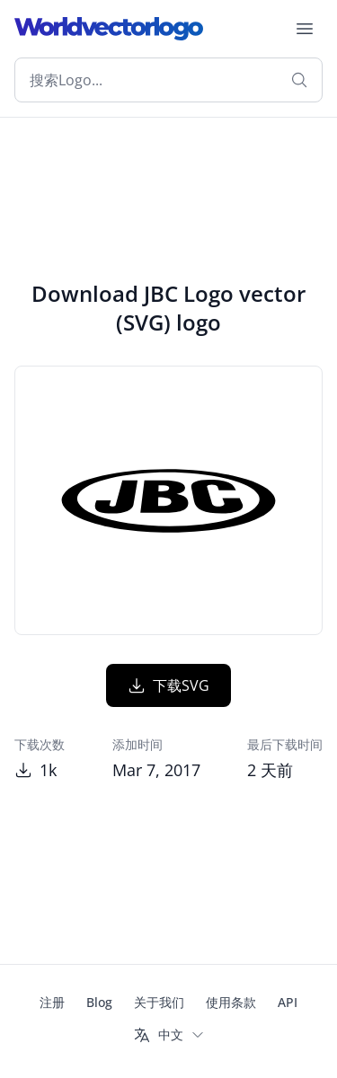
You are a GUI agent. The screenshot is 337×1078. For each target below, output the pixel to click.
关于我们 (159, 1002)
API (287, 1002)
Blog (99, 1002)
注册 (52, 1002)
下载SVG (168, 685)
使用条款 (231, 1002)
